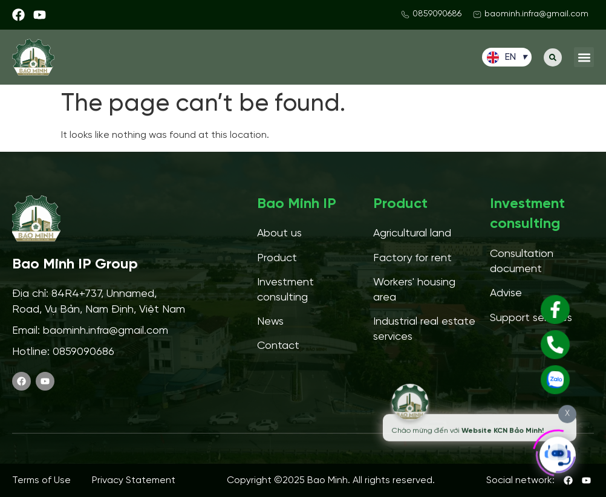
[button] (553, 57)
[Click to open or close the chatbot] (557, 452)
